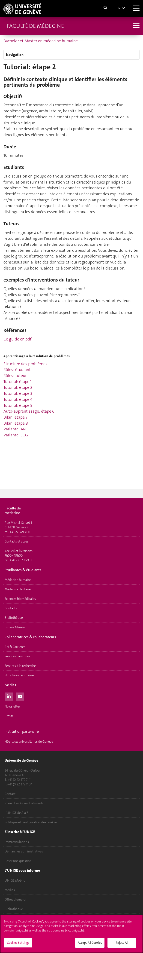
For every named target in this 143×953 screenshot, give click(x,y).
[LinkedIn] (8, 696)
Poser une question (18, 861)
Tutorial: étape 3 (17, 393)
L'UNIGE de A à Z (16, 813)
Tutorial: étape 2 (17, 387)
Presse (9, 716)
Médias (10, 890)
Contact (10, 794)
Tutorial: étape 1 (17, 381)
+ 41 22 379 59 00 (21, 560)
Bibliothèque (14, 618)
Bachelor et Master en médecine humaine (40, 41)
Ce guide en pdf (17, 339)
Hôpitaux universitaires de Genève (29, 741)
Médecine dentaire (18, 589)
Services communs (17, 656)
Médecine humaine (18, 580)
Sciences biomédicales (20, 599)
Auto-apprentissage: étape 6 (28, 411)
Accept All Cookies (90, 943)
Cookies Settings (18, 943)
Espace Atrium (15, 627)
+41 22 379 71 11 (20, 532)
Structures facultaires (19, 675)
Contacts (11, 608)
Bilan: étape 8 (15, 423)
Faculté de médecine (35, 26)
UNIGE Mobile (15, 880)
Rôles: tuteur (15, 375)
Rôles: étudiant (17, 369)
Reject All (122, 943)
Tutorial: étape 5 (17, 405)
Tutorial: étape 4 (18, 399)
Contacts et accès (16, 541)
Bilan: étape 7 (15, 417)
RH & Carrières (15, 647)
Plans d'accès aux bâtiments (24, 803)
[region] (71, 934)
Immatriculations (17, 842)
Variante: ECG (15, 435)
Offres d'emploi (15, 899)
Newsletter (12, 706)
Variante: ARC (15, 429)
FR (118, 8)
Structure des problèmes (25, 364)
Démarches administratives (24, 851)
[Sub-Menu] (135, 26)
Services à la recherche (20, 666)
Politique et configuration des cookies (31, 822)
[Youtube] (20, 696)
